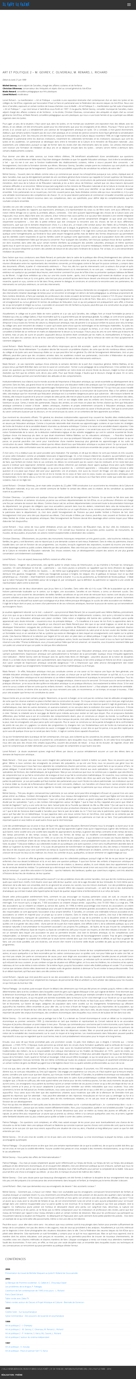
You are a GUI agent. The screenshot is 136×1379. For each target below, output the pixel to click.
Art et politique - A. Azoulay (17, 1346)
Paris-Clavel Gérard (14, 1294)
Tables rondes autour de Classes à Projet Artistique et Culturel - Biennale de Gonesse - (45, 1302)
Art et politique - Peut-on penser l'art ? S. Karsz (26, 1350)
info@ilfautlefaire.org (76, 1369)
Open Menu (128, 4)
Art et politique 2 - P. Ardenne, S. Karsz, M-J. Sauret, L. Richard (33, 1333)
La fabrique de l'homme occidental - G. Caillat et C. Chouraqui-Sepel (35, 1282)
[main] (68, 659)
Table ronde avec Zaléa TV (17, 1298)
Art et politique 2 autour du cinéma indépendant (27, 1337)
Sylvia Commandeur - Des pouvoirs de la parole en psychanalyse (34, 1316)
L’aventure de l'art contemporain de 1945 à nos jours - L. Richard (34, 1290)
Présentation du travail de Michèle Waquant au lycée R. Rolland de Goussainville (41, 1273)
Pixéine (18, 1375)
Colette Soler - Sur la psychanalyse (21, 1312)
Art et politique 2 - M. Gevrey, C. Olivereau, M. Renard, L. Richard (34, 1329)
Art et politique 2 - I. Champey (18, 1325)
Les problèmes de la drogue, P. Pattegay (23, 1286)
